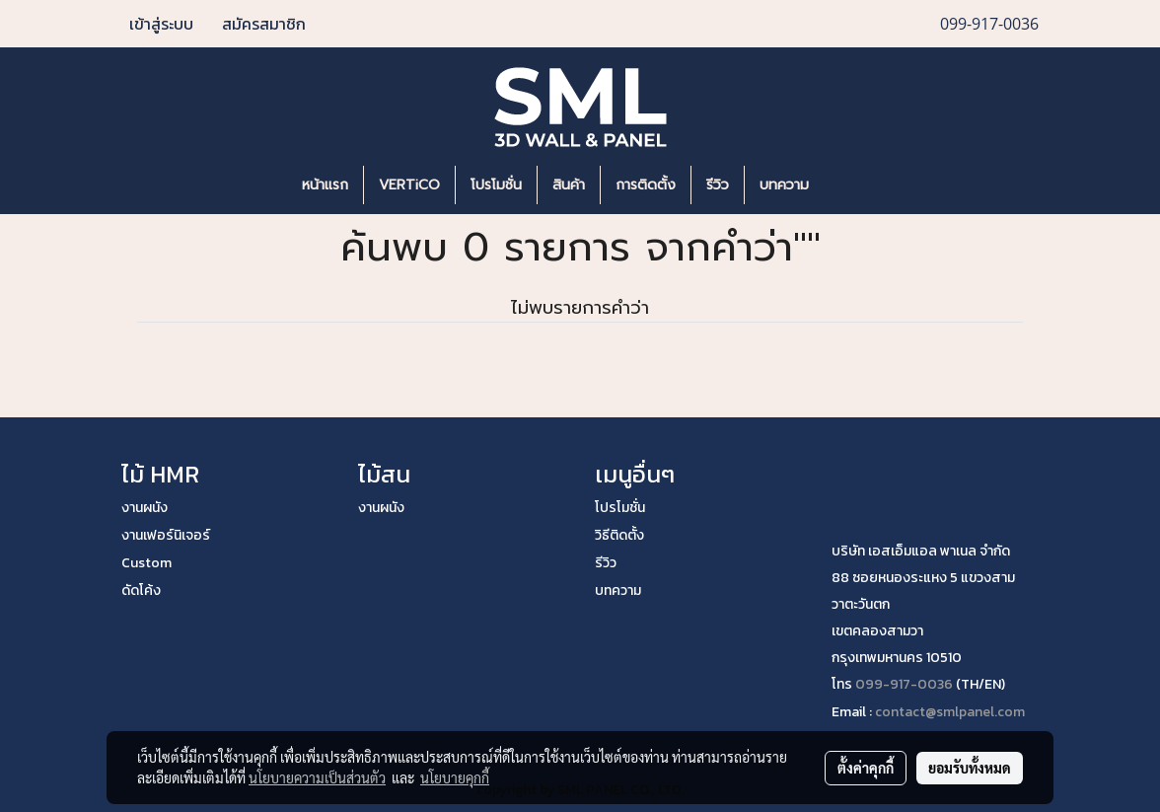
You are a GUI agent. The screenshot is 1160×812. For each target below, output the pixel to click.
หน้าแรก (325, 185)
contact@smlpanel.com (950, 711)
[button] (853, 185)
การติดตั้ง (646, 185)
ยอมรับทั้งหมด (969, 767)
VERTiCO (409, 185)
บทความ (784, 185)
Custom (146, 563)
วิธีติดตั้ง (619, 535)
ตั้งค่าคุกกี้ (865, 767)
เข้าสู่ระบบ (161, 24)
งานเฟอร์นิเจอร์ (165, 535)
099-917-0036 (904, 684)
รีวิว (717, 185)
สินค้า (568, 185)
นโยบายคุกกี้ (454, 777)
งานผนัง (144, 507)
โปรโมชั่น (496, 185)
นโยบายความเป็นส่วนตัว (317, 777)
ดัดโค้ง (141, 590)
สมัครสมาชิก (264, 24)
